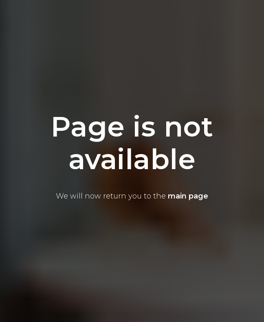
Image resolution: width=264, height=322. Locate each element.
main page (188, 196)
